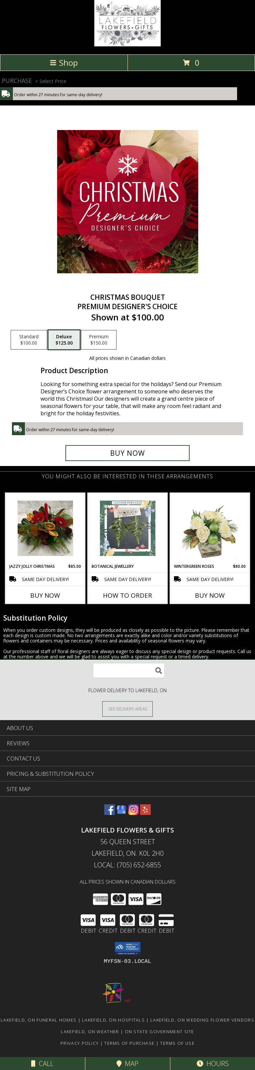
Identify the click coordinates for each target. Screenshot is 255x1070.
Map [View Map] (127, 1063)
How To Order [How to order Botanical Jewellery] (127, 595)
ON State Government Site (159, 1032)
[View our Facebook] (109, 813)
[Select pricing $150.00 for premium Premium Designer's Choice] (98, 340)
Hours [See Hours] (213, 1063)
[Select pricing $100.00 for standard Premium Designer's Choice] (29, 340)
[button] (127, 948)
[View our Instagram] (133, 813)
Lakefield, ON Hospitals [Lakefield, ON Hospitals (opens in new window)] (113, 1020)
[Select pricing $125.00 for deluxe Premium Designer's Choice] (64, 340)
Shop (64, 62)
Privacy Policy (79, 1043)
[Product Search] (129, 670)
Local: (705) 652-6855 (127, 864)
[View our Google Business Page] (121, 813)
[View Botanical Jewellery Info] (127, 528)
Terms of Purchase (129, 1043)
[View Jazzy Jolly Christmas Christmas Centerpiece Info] (45, 528)
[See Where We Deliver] (127, 708)
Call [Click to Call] (42, 1063)
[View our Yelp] (145, 813)
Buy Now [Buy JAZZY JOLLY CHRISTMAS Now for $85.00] (45, 595)
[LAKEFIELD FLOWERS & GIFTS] (127, 44)
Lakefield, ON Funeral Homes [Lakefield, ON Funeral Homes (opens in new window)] (38, 1020)
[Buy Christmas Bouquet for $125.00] (127, 453)
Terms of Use (177, 1043)
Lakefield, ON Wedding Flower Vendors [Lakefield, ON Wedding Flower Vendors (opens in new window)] (202, 1020)
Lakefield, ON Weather (90, 1032)
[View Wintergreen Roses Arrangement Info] (210, 528)
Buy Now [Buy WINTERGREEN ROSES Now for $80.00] (210, 595)
